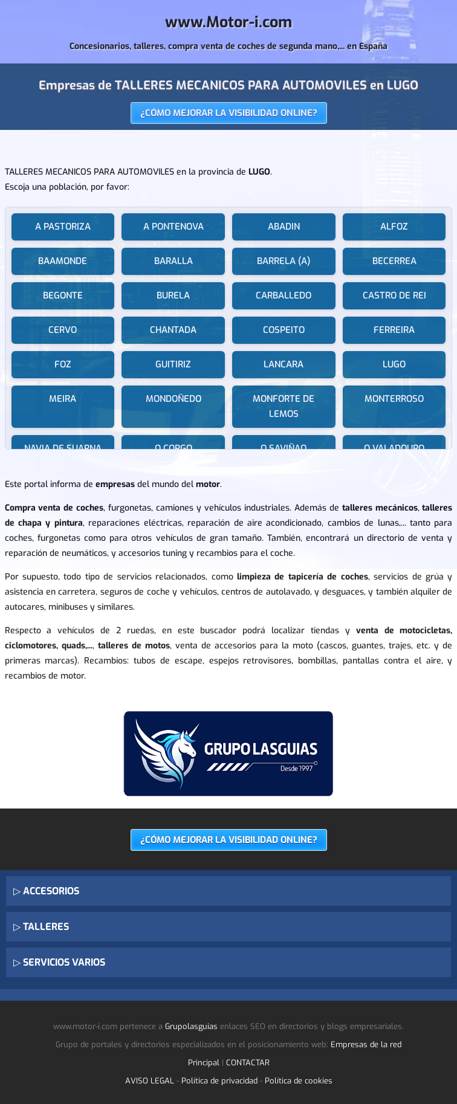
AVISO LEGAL (149, 1081)
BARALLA (173, 261)
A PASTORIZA (63, 227)
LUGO (394, 364)
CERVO (62, 330)
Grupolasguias (191, 1026)
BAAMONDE (62, 261)
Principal (203, 1062)
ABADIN (284, 227)
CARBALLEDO (283, 295)
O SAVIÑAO (283, 448)
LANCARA (283, 364)
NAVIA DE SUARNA (63, 448)
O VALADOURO (394, 448)
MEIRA (62, 399)
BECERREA (394, 261)
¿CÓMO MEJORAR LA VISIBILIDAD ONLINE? (228, 113)
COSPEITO (284, 330)
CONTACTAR (248, 1062)
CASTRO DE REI (394, 295)
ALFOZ (394, 227)
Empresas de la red (366, 1044)
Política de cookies (298, 1081)
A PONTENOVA (173, 227)
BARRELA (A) (283, 261)
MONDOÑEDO (173, 399)
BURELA (173, 295)
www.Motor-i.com (228, 22)
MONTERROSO (394, 399)
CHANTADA (173, 330)
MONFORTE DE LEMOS (283, 406)
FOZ (62, 364)
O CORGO (173, 448)
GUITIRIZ (173, 364)
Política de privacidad (219, 1081)
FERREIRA (394, 330)
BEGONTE (63, 295)
